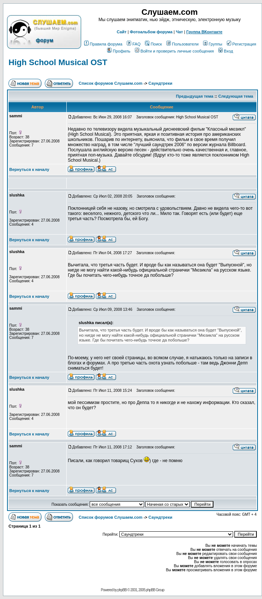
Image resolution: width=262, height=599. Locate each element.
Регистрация (241, 44)
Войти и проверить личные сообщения (174, 51)
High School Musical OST (58, 62)
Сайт (121, 32)
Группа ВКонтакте (204, 32)
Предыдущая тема (194, 96)
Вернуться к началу (29, 169)
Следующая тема (235, 96)
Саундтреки (160, 83)
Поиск (153, 44)
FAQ (133, 44)
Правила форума (103, 44)
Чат (179, 32)
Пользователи (182, 44)
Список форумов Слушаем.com (110, 83)
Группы (212, 44)
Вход (225, 51)
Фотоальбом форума (151, 32)
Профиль (118, 51)
